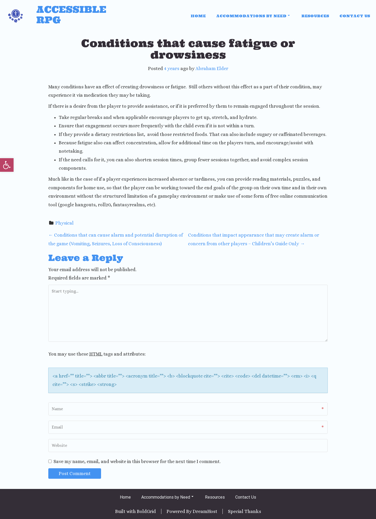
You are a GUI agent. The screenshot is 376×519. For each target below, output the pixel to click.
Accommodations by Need (253, 16)
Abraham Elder (212, 68)
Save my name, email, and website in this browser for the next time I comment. (137, 461)
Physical (64, 223)
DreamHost (205, 511)
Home (198, 16)
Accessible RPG (71, 14)
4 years (171, 68)
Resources (315, 16)
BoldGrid (146, 511)
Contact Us (354, 16)
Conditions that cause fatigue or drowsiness (188, 49)
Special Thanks (244, 511)
